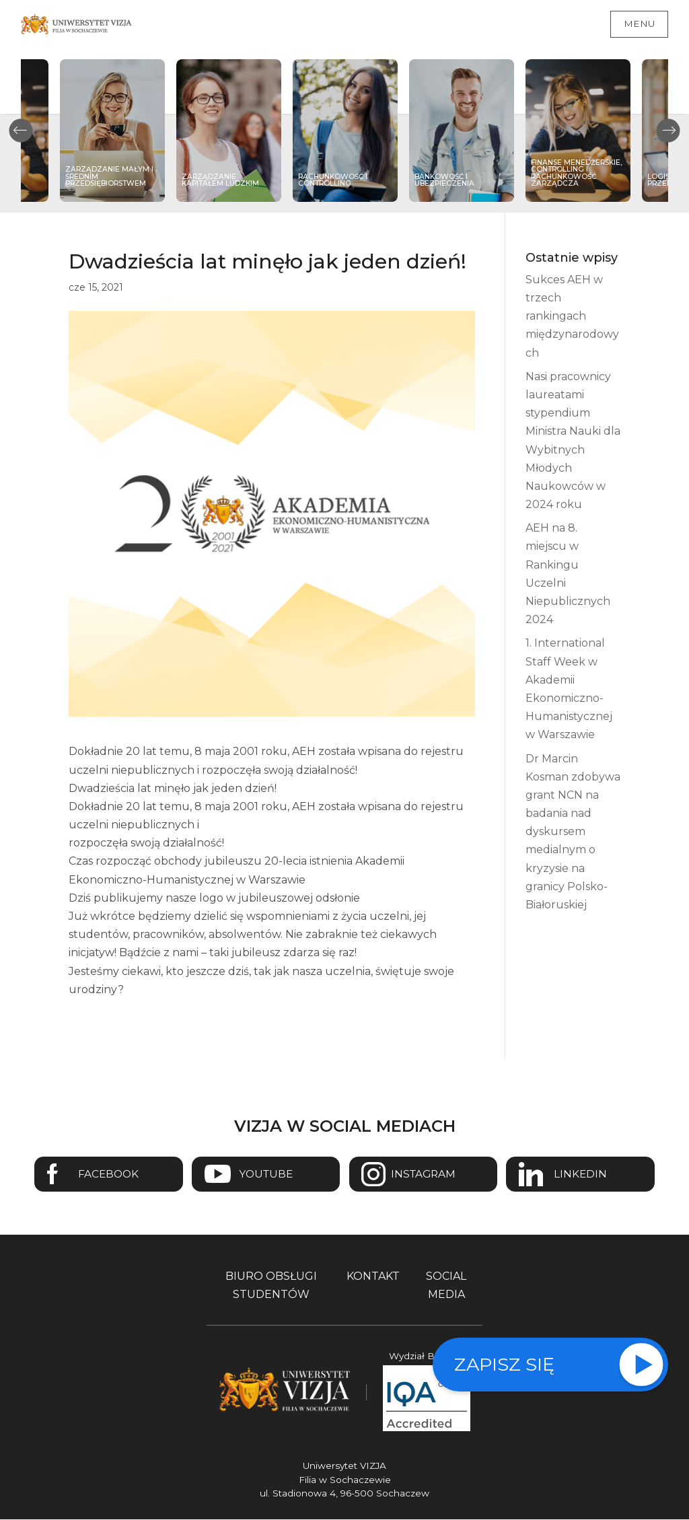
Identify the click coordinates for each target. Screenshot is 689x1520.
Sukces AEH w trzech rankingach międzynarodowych (572, 316)
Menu (639, 23)
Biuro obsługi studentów (271, 1285)
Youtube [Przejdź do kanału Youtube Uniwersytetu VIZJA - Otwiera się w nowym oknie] (265, 1174)
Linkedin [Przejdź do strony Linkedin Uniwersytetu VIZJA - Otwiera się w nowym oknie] (583, 1174)
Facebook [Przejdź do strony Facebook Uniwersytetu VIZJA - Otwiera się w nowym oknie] (106, 1174)
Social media (446, 1285)
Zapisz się (504, 1364)
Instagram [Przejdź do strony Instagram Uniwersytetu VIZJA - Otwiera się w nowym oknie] (424, 1174)
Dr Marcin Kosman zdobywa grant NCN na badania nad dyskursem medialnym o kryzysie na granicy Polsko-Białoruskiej (572, 832)
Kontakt (373, 1276)
